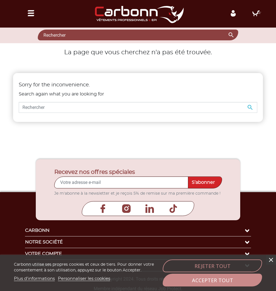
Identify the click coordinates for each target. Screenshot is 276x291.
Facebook (102, 208)
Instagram (126, 208)
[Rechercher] (138, 35)
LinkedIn (149, 208)
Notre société (138, 242)
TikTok (173, 208)
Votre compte (138, 253)
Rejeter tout (213, 266)
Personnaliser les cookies (84, 279)
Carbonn (138, 230)
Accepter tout (212, 280)
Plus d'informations (34, 279)
